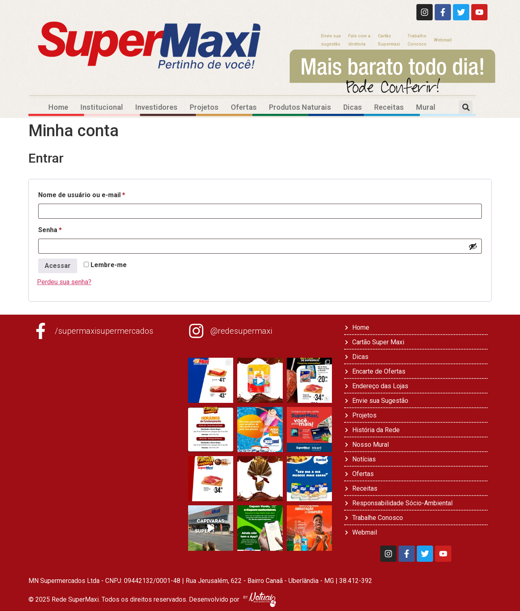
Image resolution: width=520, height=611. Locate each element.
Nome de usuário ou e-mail (99, 194)
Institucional (101, 107)
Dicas (352, 107)
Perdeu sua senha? (64, 282)
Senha (67, 229)
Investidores (156, 107)
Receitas (389, 107)
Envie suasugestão (331, 40)
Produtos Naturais (300, 107)
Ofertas (244, 107)
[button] (465, 107)
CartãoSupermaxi (389, 40)
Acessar (58, 266)
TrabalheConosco (417, 40)
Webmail (443, 40)
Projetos (204, 107)
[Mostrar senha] (472, 246)
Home (58, 107)
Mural (426, 107)
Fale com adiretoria (359, 40)
